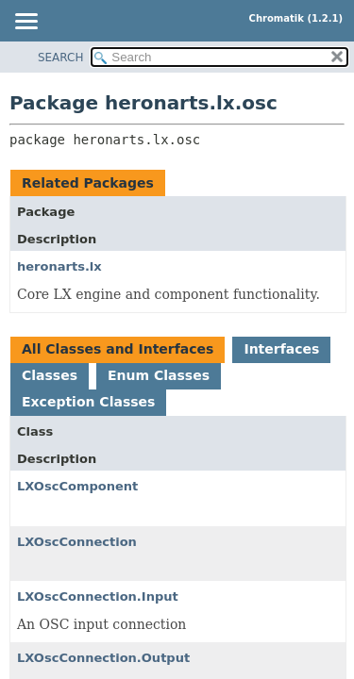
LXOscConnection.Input (97, 596)
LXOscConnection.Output (103, 658)
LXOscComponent (77, 486)
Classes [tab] (49, 375)
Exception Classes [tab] (88, 401)
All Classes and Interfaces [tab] (117, 348)
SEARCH (61, 57)
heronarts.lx (59, 266)
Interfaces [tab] (281, 348)
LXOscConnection (77, 542)
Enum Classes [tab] (159, 375)
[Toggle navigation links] (25, 22)
